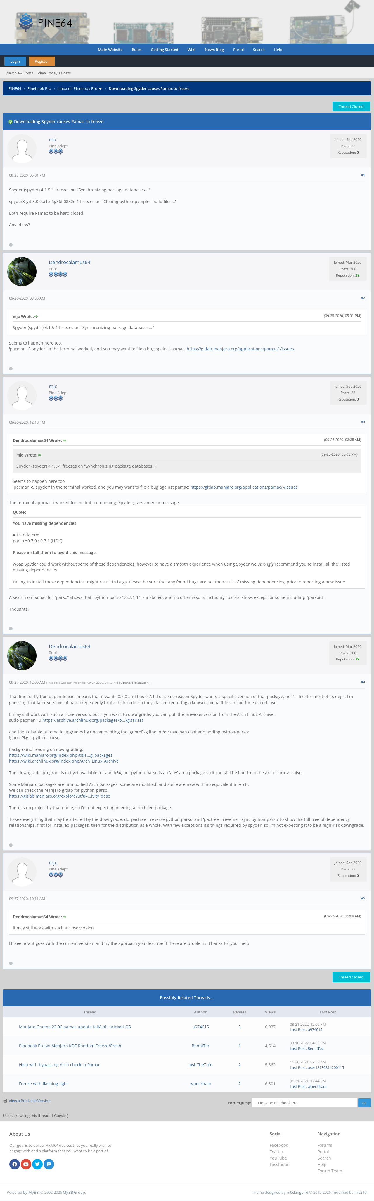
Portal (238, 49)
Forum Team (330, 1171)
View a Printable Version (30, 1100)
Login (15, 61)
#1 (363, 175)
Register (42, 61)
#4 (363, 682)
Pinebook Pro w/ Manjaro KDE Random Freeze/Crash (70, 1045)
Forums (325, 1145)
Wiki (191, 49)
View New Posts (19, 73)
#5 (363, 898)
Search (259, 49)
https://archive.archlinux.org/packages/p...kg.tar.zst (92, 720)
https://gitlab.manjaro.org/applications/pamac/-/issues (240, 349)
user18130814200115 (326, 1067)
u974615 (200, 1026)
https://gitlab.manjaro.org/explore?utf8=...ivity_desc (59, 796)
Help (278, 49)
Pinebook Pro (39, 88)
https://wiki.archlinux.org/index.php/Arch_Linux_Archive (64, 761)
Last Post (298, 1029)
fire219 (360, 1192)
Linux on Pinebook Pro (77, 88)
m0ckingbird (297, 1192)
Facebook (279, 1145)
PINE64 (14, 88)
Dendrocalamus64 (70, 262)
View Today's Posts (54, 73)
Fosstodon (280, 1164)
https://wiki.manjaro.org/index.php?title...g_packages (60, 755)
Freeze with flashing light (43, 1083)
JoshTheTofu (200, 1064)
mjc (53, 139)
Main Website (110, 49)
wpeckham (200, 1083)
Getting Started (164, 49)
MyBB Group (74, 1192)
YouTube (278, 1158)
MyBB (33, 1192)
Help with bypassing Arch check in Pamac (59, 1064)
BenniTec (201, 1045)
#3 (363, 421)
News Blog (214, 49)
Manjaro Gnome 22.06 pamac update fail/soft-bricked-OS (75, 1026)
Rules (136, 49)
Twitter (276, 1151)
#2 (363, 298)
